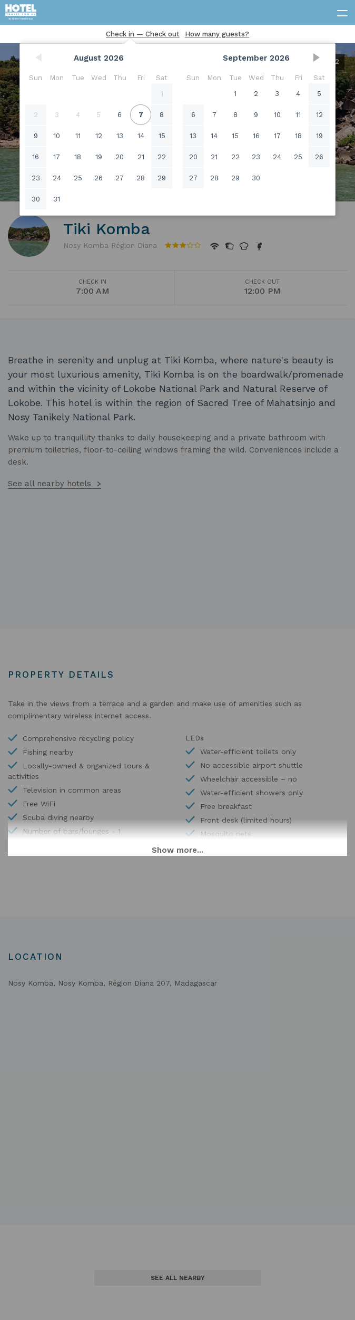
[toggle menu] (337, 11)
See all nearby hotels (49, 483)
